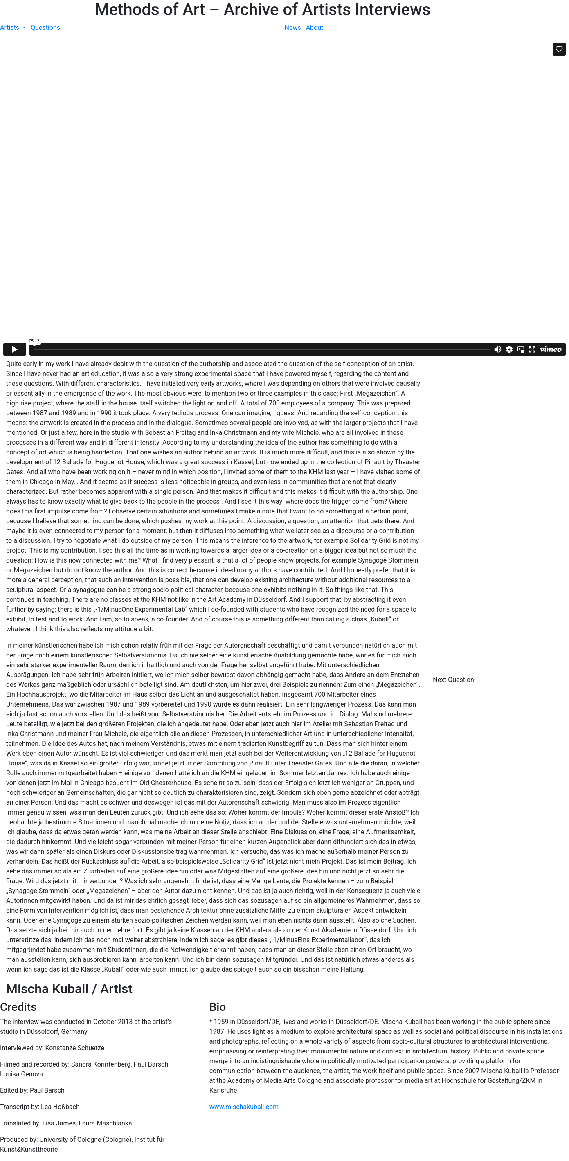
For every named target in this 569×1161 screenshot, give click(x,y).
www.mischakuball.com (244, 1107)
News (293, 28)
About (315, 28)
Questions (45, 28)
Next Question (454, 680)
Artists (10, 28)
